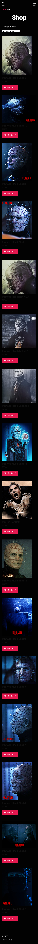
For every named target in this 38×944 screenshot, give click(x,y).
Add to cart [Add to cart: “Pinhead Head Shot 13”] (10, 473)
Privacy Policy (7, 940)
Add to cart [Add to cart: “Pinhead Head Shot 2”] (10, 919)
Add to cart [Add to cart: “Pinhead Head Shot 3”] (10, 193)
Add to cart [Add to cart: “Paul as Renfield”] (10, 531)
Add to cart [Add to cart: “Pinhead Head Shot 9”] (10, 648)
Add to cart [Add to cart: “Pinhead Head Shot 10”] (10, 135)
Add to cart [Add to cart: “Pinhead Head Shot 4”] (10, 860)
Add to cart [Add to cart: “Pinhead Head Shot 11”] (10, 590)
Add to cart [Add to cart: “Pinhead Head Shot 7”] (10, 754)
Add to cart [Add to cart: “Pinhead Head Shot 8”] (10, 696)
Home (4, 9)
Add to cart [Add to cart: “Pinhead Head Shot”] (10, 252)
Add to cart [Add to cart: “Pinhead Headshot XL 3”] (10, 306)
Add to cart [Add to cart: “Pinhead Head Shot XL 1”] (10, 415)
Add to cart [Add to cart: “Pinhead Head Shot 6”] (10, 813)
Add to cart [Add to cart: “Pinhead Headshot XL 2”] (10, 361)
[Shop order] (11, 31)
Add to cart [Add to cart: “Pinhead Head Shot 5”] (10, 87)
